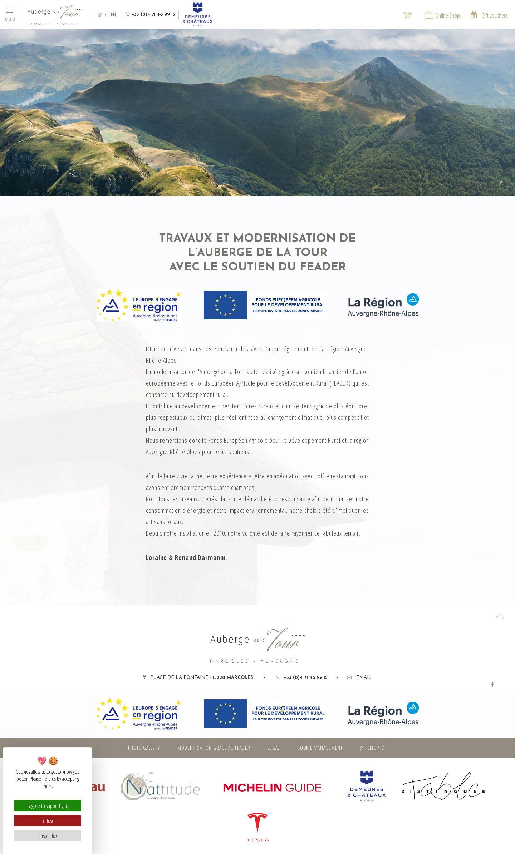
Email (359, 677)
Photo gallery (144, 747)
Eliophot (377, 747)
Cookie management (320, 747)
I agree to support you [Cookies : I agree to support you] (47, 806)
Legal (274, 747)
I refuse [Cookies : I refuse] (47, 821)
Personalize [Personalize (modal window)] (47, 836)
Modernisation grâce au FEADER (213, 747)
